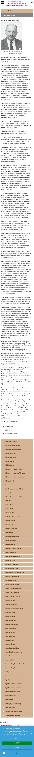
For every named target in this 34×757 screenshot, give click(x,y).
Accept (16, 743)
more (17, 748)
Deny (17, 738)
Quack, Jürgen (11, 15)
